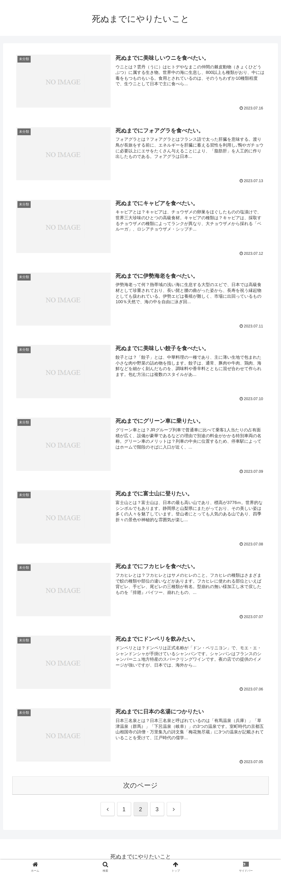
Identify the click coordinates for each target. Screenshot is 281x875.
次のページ (140, 785)
